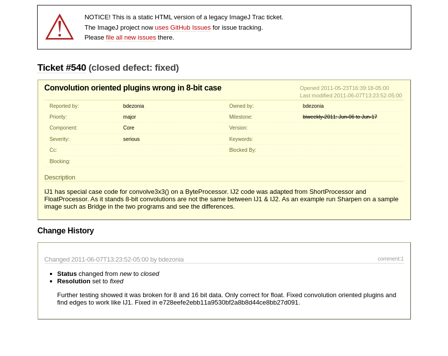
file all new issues (131, 37)
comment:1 (391, 259)
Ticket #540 (62, 67)
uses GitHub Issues (183, 27)
